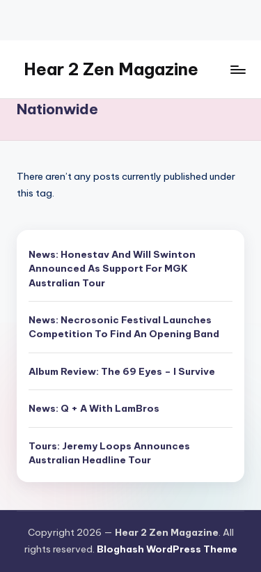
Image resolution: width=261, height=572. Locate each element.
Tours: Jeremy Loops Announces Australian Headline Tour (109, 453)
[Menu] (237, 69)
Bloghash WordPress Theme (167, 549)
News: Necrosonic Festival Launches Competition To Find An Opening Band (124, 327)
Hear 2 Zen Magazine (111, 69)
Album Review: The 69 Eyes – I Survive (122, 371)
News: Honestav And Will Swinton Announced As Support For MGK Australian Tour (112, 268)
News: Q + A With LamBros (94, 408)
